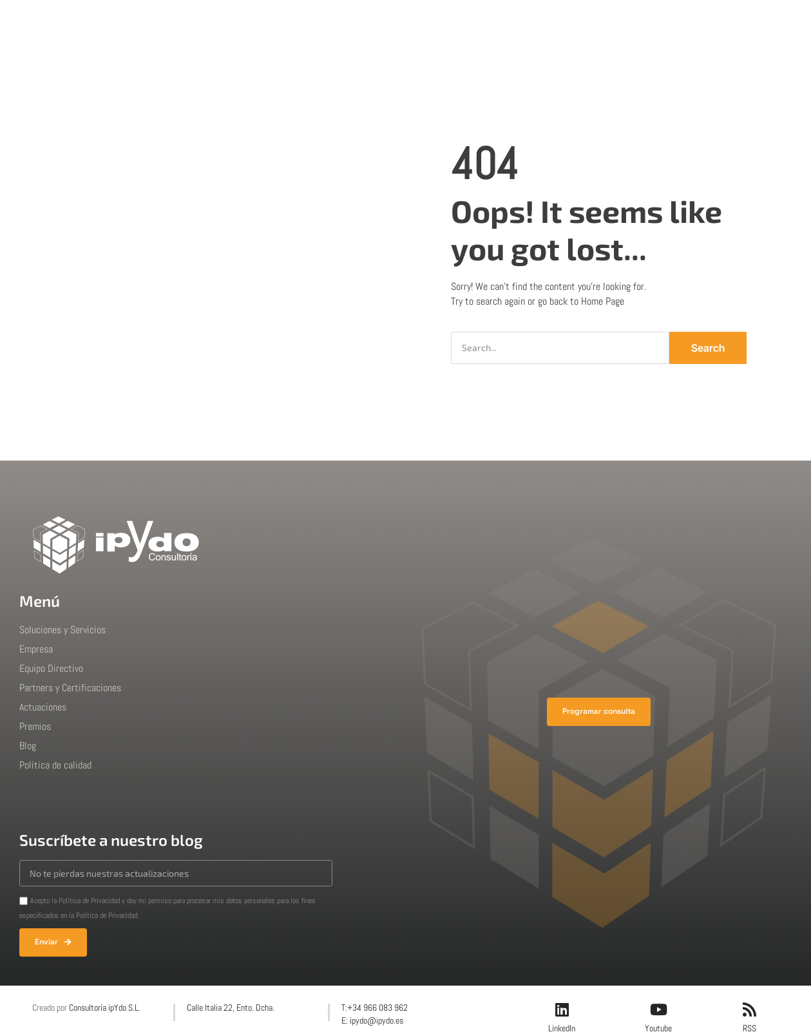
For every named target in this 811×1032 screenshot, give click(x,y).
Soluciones (261, 22)
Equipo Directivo (51, 668)
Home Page (602, 301)
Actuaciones (399, 22)
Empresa (329, 22)
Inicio (203, 22)
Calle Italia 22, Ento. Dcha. (230, 1007)
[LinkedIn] (561, 1009)
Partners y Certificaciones (70, 687)
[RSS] (749, 1009)
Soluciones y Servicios (62, 629)
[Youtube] (658, 1009)
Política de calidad (55, 765)
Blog (519, 22)
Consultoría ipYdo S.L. (104, 1007)
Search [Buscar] (708, 347)
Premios (468, 22)
